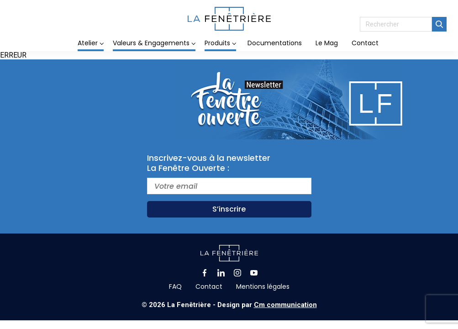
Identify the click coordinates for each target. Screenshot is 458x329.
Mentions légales (263, 286)
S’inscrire (229, 209)
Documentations (274, 43)
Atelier (88, 43)
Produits (217, 43)
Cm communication (285, 305)
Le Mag (327, 43)
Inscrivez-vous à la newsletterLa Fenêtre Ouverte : (208, 163)
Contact (365, 43)
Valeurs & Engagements (151, 43)
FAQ (175, 286)
